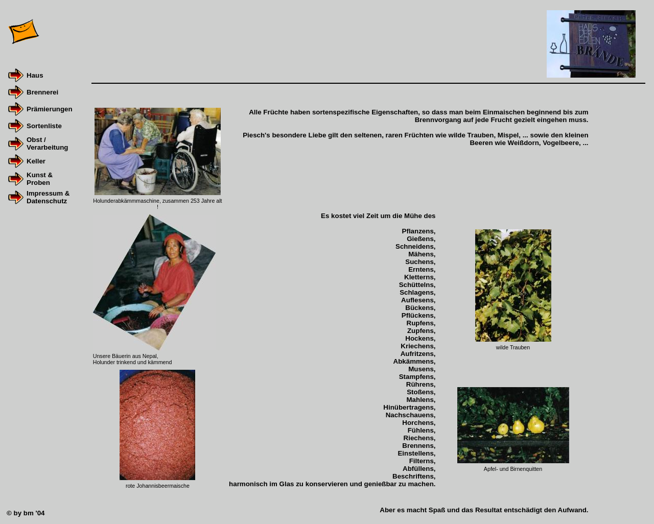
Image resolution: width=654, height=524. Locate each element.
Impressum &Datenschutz (48, 197)
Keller (36, 161)
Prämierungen (50, 109)
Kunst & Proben (40, 178)
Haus (35, 75)
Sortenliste (44, 126)
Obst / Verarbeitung (47, 143)
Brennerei (42, 92)
